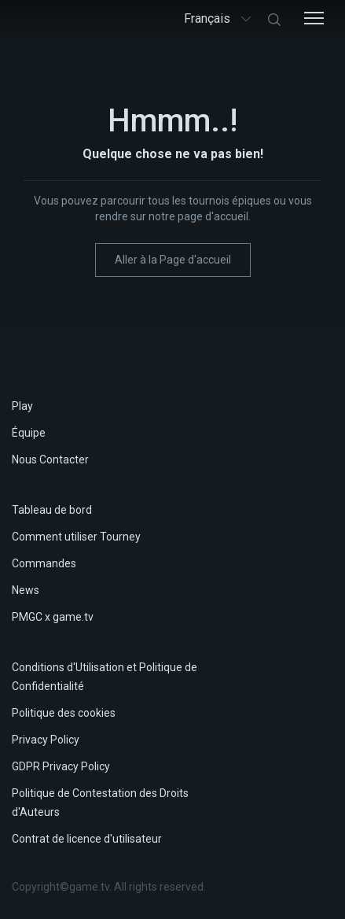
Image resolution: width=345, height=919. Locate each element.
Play (22, 406)
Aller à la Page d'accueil (173, 259)
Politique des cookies (64, 713)
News (25, 590)
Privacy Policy (45, 739)
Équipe (29, 432)
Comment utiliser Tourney (76, 536)
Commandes (44, 563)
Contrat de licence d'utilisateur (87, 838)
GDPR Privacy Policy (61, 766)
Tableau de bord (52, 510)
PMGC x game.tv (53, 617)
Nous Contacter (50, 459)
